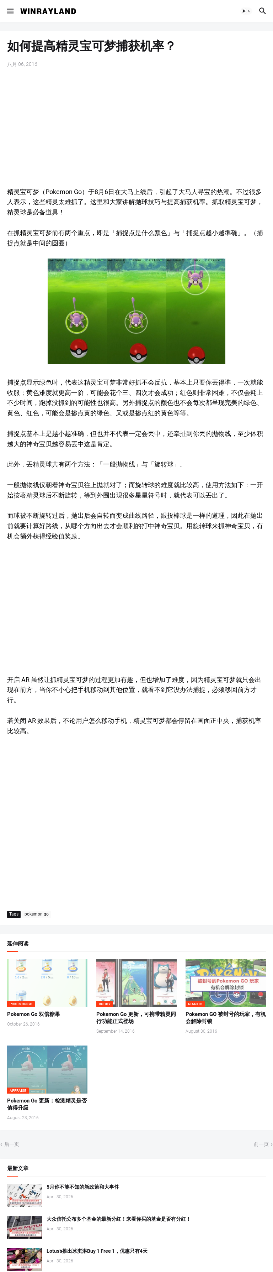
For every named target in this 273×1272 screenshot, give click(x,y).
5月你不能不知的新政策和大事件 (83, 1187)
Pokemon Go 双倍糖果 (33, 1014)
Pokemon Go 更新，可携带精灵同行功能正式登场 (136, 1018)
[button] (10, 11)
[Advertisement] (136, 128)
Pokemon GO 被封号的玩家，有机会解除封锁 (226, 1018)
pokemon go (37, 914)
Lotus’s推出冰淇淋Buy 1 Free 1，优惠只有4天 (97, 1251)
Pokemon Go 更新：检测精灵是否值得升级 (47, 1104)
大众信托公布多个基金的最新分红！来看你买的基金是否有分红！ (119, 1219)
